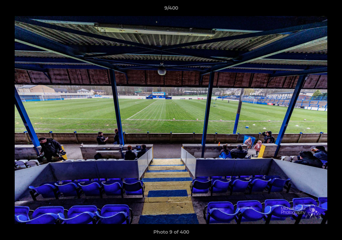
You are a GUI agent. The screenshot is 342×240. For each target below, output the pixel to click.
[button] (330, 10)
